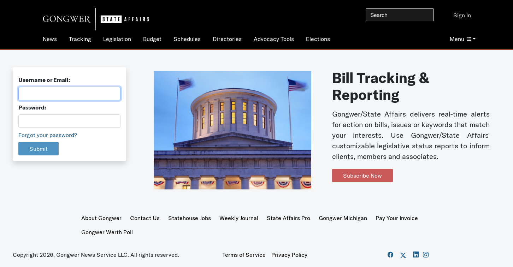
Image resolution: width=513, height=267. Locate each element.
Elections (318, 38)
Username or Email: (44, 79)
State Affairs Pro (288, 217)
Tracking (80, 38)
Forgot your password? (47, 134)
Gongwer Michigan (343, 217)
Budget (152, 38)
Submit (38, 148)
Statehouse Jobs (189, 217)
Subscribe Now (362, 175)
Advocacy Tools (274, 38)
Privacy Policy (289, 254)
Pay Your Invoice (397, 217)
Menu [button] (460, 38)
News (50, 38)
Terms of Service (244, 254)
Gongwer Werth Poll (107, 232)
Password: (32, 107)
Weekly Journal (238, 217)
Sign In (462, 15)
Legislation (117, 38)
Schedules (187, 38)
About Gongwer (101, 217)
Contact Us (145, 217)
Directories (227, 38)
